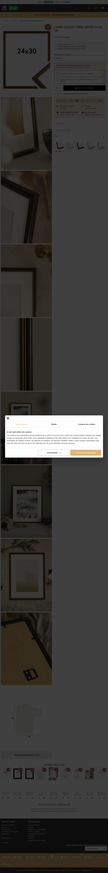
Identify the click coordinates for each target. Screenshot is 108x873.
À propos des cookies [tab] (86, 424)
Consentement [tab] (21, 424)
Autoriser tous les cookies (85, 453)
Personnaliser (53, 453)
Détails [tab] (54, 424)
